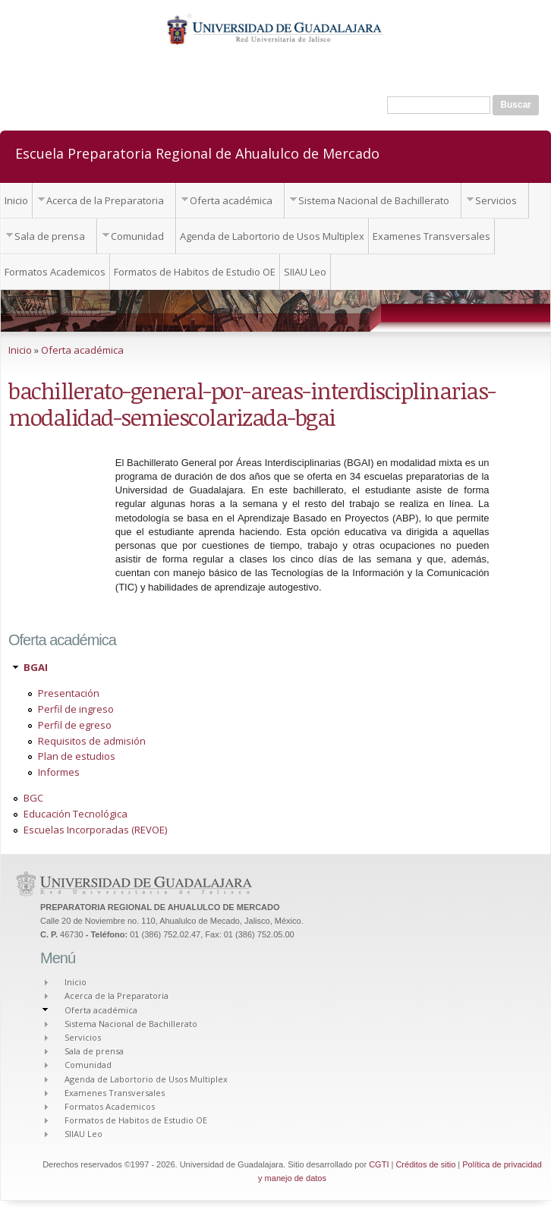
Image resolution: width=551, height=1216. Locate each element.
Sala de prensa (49, 236)
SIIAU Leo (305, 272)
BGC (33, 798)
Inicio (16, 200)
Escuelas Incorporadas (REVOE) (95, 829)
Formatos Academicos (55, 272)
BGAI (36, 667)
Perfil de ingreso (76, 709)
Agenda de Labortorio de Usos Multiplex (272, 236)
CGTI (379, 1164)
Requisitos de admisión (92, 741)
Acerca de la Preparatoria (105, 200)
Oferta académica (231, 200)
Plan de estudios (76, 756)
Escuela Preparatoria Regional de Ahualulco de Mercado (197, 152)
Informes (59, 772)
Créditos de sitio (425, 1164)
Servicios (496, 200)
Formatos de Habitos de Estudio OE (195, 272)
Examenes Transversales (431, 236)
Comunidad (137, 236)
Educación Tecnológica (76, 814)
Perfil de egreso (75, 725)
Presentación (68, 693)
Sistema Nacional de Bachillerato (373, 200)
